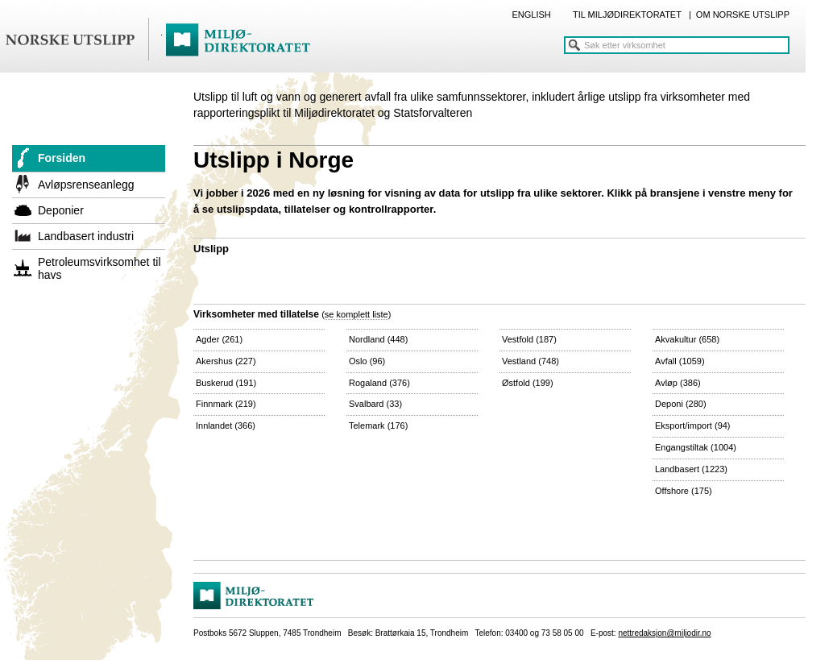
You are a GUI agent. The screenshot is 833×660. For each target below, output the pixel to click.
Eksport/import (693, 425)
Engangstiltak (695, 447)
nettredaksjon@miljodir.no (664, 633)
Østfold (527, 383)
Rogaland (379, 383)
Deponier (61, 210)
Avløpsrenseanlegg (86, 184)
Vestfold (529, 339)
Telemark (378, 425)
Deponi (681, 404)
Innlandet (225, 425)
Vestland (530, 361)
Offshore (683, 491)
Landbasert (691, 469)
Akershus (226, 361)
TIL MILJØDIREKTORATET (627, 14)
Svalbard (375, 404)
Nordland (378, 339)
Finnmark (226, 404)
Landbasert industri (86, 236)
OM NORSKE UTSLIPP (742, 14)
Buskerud (226, 383)
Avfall (680, 361)
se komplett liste (356, 314)
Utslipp (211, 249)
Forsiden (61, 158)
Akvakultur (687, 339)
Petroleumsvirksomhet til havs (99, 268)
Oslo (367, 361)
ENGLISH (531, 14)
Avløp (678, 383)
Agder (219, 339)
